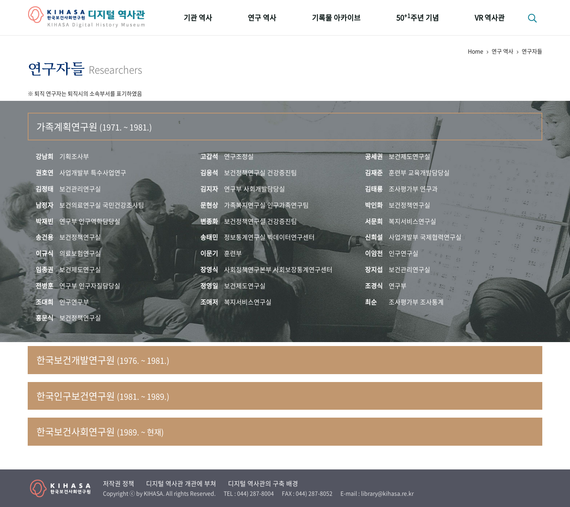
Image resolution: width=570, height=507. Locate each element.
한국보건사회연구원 (100, 431)
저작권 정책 (118, 483)
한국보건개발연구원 (102, 360)
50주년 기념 (417, 17)
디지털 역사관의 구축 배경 (263, 483)
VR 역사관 (490, 17)
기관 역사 (198, 17)
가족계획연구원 (94, 126)
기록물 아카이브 (336, 17)
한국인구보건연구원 (102, 396)
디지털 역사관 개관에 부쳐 (181, 483)
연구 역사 (262, 17)
